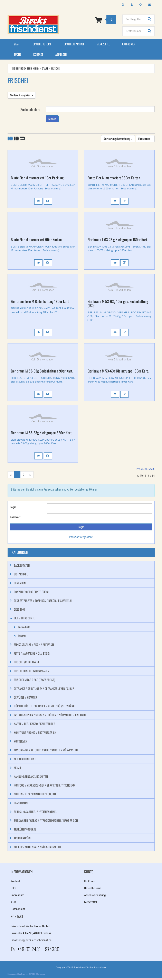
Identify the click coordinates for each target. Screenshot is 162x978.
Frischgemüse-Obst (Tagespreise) (34, 680)
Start (17, 44)
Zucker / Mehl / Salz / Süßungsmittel (38, 847)
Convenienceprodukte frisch (32, 592)
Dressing (19, 609)
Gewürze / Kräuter (25, 697)
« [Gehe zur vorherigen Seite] (10, 475)
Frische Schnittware (27, 662)
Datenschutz (18, 909)
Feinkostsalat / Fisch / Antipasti (34, 644)
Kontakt (38, 54)
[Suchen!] (149, 19)
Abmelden (61, 54)
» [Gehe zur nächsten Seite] (30, 475)
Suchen (52, 119)
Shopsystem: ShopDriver (16, 974)
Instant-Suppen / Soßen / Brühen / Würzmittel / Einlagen (50, 715)
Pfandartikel (22, 803)
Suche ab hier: (30, 109)
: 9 (145, 138)
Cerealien (20, 583)
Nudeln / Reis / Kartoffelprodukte (35, 794)
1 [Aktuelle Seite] (17, 475)
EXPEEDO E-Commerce (37, 974)
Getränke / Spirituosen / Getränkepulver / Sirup (44, 688)
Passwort (15, 517)
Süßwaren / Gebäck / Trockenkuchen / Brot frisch (46, 820)
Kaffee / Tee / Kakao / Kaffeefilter (34, 723)
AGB (13, 902)
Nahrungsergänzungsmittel (31, 776)
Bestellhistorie (42, 44)
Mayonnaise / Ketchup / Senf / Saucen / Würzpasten (46, 750)
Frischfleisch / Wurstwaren (31, 671)
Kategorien (128, 44)
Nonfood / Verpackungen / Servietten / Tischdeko (44, 785)
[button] (38, 201)
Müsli (17, 767)
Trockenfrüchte (24, 838)
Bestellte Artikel (74, 44)
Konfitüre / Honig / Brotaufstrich (35, 732)
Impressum (17, 895)
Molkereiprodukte (25, 759)
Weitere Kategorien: (21, 95)
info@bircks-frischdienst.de (34, 940)
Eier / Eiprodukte (24, 618)
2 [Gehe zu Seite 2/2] (23, 475)
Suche (17, 54)
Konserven (20, 741)
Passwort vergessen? (81, 537)
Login (13, 507)
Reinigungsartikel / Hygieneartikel (35, 811)
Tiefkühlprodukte (25, 829)
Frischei (22, 636)
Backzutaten (22, 565)
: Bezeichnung (118, 138)
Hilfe (13, 888)
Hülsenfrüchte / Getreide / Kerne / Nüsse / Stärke (45, 706)
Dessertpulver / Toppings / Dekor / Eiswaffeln (43, 600)
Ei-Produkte (24, 627)
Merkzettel (103, 44)
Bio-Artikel (21, 574)
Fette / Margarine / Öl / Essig (32, 653)
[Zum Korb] (93, 20)
